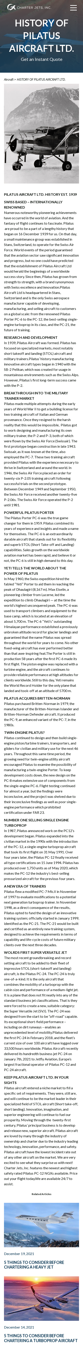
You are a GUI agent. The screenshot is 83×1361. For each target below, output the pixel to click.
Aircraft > (10, 79)
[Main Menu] (73, 7)
